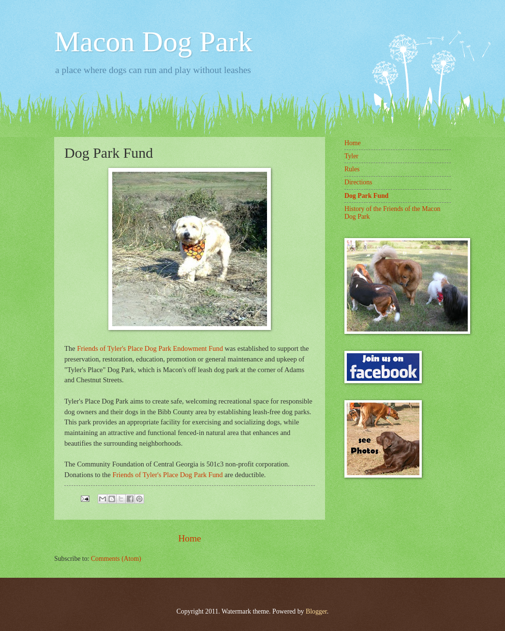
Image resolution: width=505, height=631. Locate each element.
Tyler (351, 156)
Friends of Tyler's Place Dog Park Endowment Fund (150, 348)
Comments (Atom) (116, 558)
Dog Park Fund (366, 195)
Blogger (316, 611)
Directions (358, 182)
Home (189, 538)
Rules (351, 169)
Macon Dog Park (153, 42)
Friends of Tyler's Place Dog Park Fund (167, 475)
